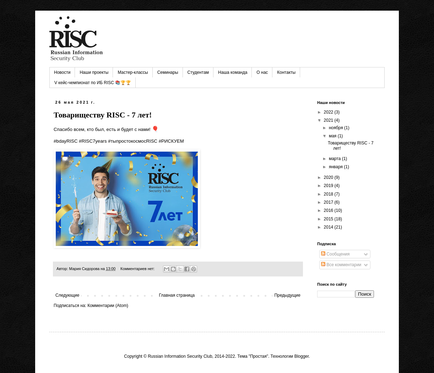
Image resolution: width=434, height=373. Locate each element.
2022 (329, 112)
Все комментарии (341, 264)
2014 (329, 227)
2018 (329, 194)
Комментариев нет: (138, 269)
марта (335, 158)
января (336, 166)
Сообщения (335, 254)
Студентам (198, 72)
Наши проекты (94, 72)
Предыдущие (287, 295)
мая (333, 135)
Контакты (286, 72)
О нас (262, 72)
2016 (329, 210)
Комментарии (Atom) (107, 305)
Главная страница (177, 295)
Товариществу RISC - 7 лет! (103, 114)
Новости (62, 72)
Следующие (67, 295)
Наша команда (232, 72)
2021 (329, 120)
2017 (329, 202)
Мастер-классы (133, 72)
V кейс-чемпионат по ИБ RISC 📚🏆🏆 (92, 82)
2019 (329, 185)
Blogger (301, 356)
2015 (329, 218)
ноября (336, 127)
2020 (329, 177)
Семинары (167, 72)
